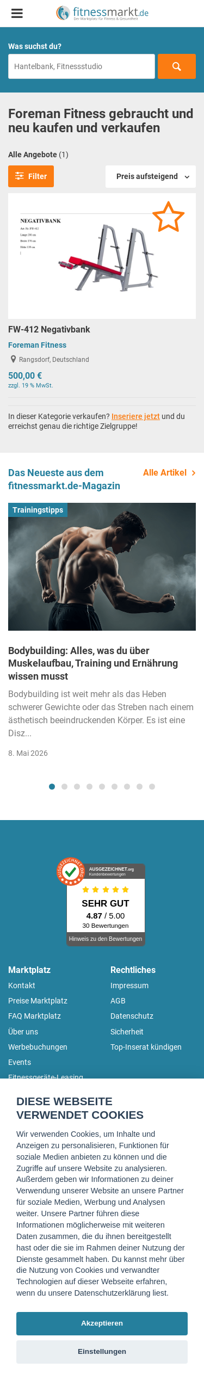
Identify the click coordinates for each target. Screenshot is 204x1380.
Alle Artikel (165, 472)
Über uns (23, 1031)
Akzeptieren (102, 1323)
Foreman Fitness (37, 345)
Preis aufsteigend (147, 176)
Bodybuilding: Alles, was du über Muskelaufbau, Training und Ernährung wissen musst (93, 663)
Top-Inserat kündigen (146, 1047)
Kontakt (21, 985)
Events (19, 1062)
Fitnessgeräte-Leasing (45, 1077)
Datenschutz (131, 1016)
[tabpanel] (102, 634)
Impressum (129, 985)
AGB (118, 1000)
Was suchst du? (34, 46)
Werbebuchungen (37, 1047)
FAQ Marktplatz (34, 1016)
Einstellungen (102, 1351)
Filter (31, 175)
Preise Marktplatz (37, 1000)
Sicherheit (127, 1031)
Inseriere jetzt (136, 416)
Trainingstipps (38, 510)
